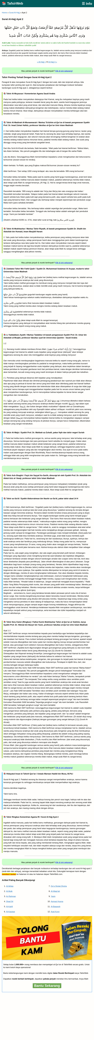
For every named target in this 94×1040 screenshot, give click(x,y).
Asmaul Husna (57, 901)
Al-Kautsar (10, 912)
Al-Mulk (9, 891)
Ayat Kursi (55, 912)
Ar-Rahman (11, 896)
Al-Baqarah (55, 907)
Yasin (53, 896)
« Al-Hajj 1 (41, 62)
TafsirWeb (15, 3)
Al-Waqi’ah (55, 891)
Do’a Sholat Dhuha (59, 886)
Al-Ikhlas (9, 886)
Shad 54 (9, 901)
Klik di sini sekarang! (64, 71)
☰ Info (87, 4)
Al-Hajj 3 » (52, 62)
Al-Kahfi (9, 907)
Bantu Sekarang (47, 986)
